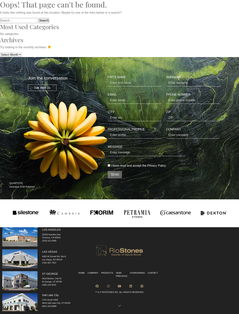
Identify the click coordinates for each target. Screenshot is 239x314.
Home (81, 273)
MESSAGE (147, 150)
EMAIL (135, 98)
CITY (135, 115)
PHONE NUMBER (193, 98)
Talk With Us (42, 87)
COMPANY (193, 133)
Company (93, 273)
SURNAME (193, 81)
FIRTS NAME (135, 81)
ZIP (193, 115)
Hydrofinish (137, 273)
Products (107, 273)
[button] (119, 306)
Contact (153, 273)
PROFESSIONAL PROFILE (135, 133)
